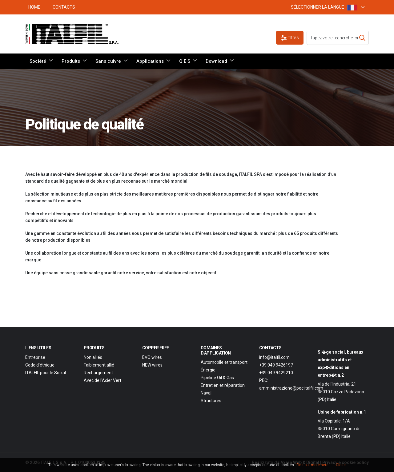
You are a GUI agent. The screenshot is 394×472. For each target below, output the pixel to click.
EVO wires (152, 357)
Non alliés (93, 357)
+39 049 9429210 (276, 372)
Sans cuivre (108, 61)
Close (341, 465)
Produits (71, 61)
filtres (290, 38)
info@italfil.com (274, 357)
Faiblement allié (99, 365)
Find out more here (312, 465)
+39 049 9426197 (276, 365)
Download (216, 61)
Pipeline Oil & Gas (217, 377)
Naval (206, 393)
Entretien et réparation (223, 385)
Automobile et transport (224, 362)
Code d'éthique (39, 365)
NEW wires (152, 365)
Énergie (208, 369)
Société (38, 61)
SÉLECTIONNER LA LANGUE (324, 7)
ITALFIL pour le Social (45, 372)
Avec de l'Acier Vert (102, 380)
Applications (150, 61)
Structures (211, 400)
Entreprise (35, 357)
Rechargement (98, 372)
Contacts (64, 7)
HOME (34, 7)
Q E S (184, 61)
